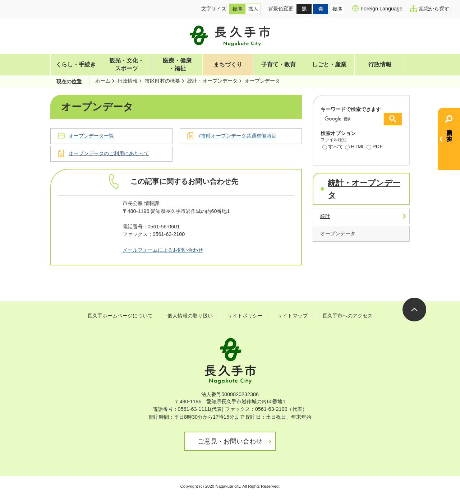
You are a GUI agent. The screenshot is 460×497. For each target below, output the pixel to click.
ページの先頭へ (414, 309)
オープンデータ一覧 (91, 136)
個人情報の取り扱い (190, 316)
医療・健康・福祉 (177, 64)
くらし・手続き (76, 64)
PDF (375, 147)
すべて (332, 147)
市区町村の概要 (162, 81)
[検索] (354, 119)
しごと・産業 (329, 64)
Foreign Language (377, 8)
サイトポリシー (245, 316)
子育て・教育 (278, 64)
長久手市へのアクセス (347, 316)
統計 (325, 216)
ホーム (102, 81)
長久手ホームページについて (120, 316)
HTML (355, 147)
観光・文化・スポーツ (126, 64)
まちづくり (227, 64)
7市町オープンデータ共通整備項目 (237, 136)
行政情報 (379, 64)
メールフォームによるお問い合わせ (163, 250)
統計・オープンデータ (212, 81)
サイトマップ (292, 316)
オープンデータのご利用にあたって (109, 153)
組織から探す (429, 8)
